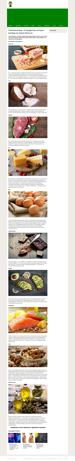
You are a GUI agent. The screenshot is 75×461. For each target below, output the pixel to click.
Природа (46, 25)
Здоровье (18, 25)
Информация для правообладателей (49, 458)
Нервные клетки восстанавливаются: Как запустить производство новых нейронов (13, 447)
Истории (26, 25)
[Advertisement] (37, 16)
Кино (39, 25)
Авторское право (39, 458)
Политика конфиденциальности (29, 458)
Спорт (54, 25)
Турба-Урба (9, 458)
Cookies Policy (65, 458)
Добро (33, 25)
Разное (61, 25)
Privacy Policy (59, 458)
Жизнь (10, 25)
